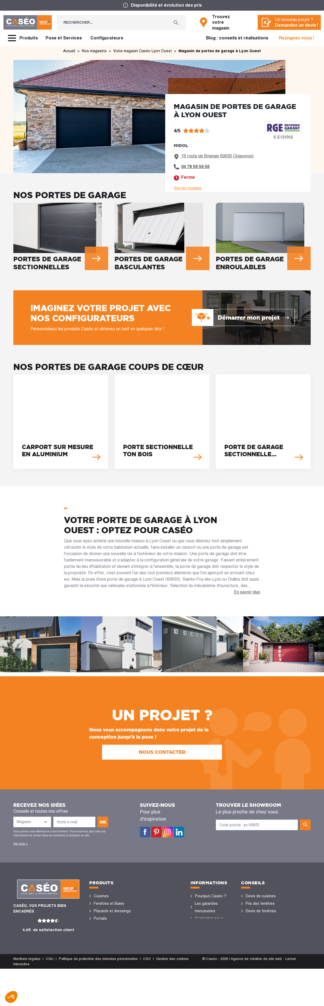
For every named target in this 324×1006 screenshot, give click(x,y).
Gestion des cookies (172, 996)
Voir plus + (20, 843)
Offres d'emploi (208, 941)
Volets (99, 963)
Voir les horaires (187, 188)
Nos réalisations (260, 948)
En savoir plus (247, 591)
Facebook (145, 832)
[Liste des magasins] (32, 822)
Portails (100, 918)
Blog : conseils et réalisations (237, 37)
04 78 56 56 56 (195, 166)
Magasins (203, 926)
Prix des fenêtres (260, 903)
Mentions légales (26, 996)
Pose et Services (64, 37)
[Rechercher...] (112, 22)
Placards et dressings (112, 911)
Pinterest (156, 832)
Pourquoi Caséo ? (210, 896)
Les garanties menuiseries (206, 907)
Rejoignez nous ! (296, 37)
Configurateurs (106, 37)
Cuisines (101, 896)
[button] (11, 997)
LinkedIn (179, 832)
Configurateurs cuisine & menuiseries (264, 937)
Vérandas (102, 956)
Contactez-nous (209, 918)
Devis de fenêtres (261, 911)
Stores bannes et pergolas (109, 944)
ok (103, 822)
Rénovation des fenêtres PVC (259, 922)
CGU (50, 996)
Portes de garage (108, 970)
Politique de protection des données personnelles (98, 996)
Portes (99, 926)
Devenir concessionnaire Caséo (209, 955)
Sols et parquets (108, 933)
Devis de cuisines (261, 896)
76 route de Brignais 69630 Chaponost (217, 155)
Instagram (168, 832)
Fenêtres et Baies (109, 903)
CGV (147, 996)
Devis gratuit (206, 933)
